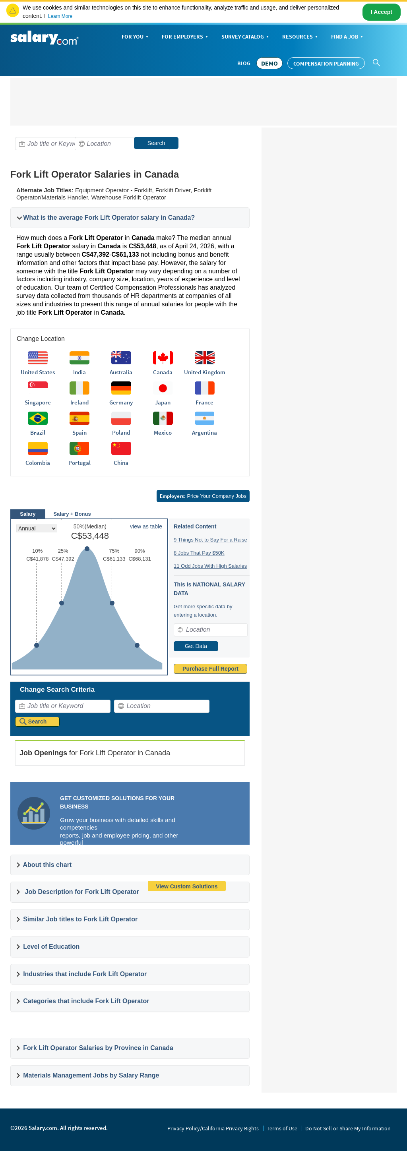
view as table (146, 526)
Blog (243, 63)
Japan (163, 402)
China (121, 462)
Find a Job (347, 37)
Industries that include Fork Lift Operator (85, 974)
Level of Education (51, 946)
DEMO (269, 63)
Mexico (163, 432)
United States (38, 372)
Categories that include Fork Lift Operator (86, 1001)
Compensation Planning (326, 63)
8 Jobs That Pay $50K (199, 553)
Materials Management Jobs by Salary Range (91, 1075)
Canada (162, 372)
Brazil (37, 432)
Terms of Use (282, 1128)
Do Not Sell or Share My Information (348, 1128)
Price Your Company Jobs (203, 496)
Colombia (37, 462)
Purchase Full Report (210, 668)
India (79, 372)
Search (156, 143)
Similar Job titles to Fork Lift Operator (80, 919)
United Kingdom (204, 372)
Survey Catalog (245, 37)
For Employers (185, 37)
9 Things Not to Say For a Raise (210, 540)
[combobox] (62, 143)
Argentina (204, 432)
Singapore (38, 402)
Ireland (79, 402)
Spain (79, 432)
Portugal (79, 462)
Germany (121, 402)
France (204, 402)
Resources (300, 37)
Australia (121, 372)
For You (136, 37)
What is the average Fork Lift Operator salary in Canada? (109, 217)
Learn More (60, 16)
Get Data (196, 646)
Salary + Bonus (72, 514)
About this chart (47, 864)
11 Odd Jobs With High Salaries (210, 566)
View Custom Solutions (186, 886)
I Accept (381, 12)
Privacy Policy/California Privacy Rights (213, 1128)
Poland (121, 432)
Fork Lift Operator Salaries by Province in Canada (98, 1048)
